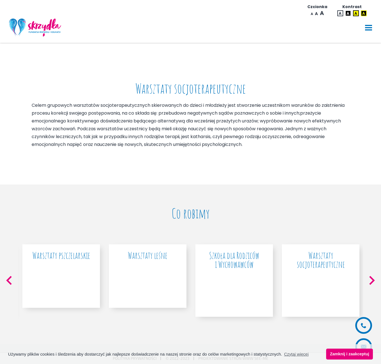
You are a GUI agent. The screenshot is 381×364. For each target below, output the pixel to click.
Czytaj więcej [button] (296, 354)
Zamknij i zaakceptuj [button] (349, 354)
